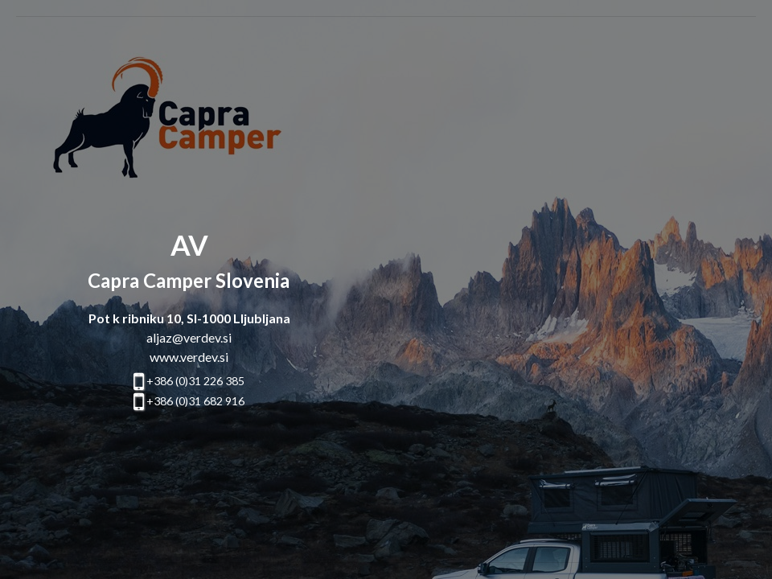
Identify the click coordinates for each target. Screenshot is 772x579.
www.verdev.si (189, 356)
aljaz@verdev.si (189, 337)
